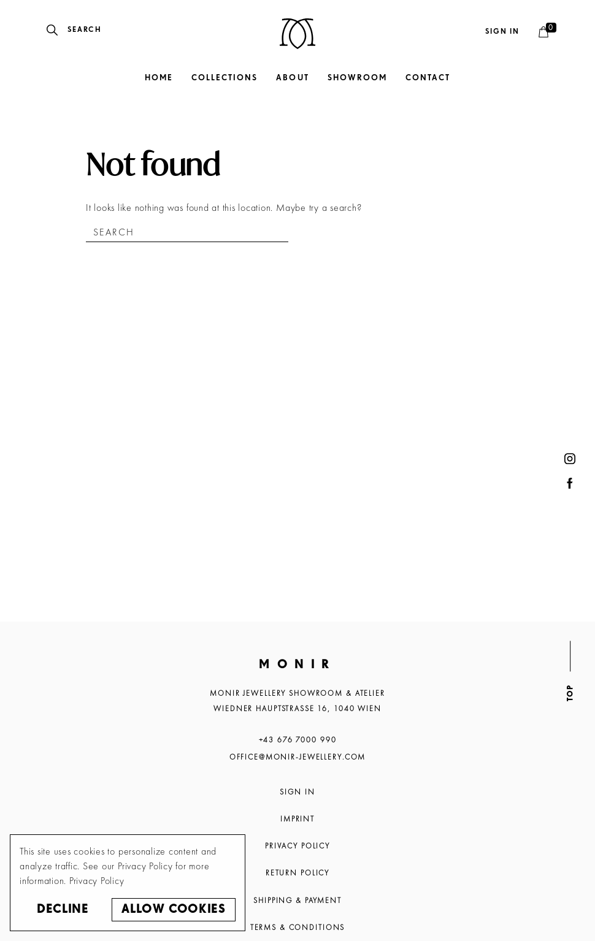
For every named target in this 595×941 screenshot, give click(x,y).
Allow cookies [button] (173, 909)
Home (159, 78)
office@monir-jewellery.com (297, 757)
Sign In (297, 792)
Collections (224, 78)
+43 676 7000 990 (298, 740)
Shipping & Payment (297, 900)
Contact (427, 78)
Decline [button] (62, 909)
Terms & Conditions (297, 927)
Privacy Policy (297, 846)
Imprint (297, 819)
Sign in (502, 32)
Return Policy (297, 873)
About (292, 78)
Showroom (357, 78)
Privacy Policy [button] (97, 880)
